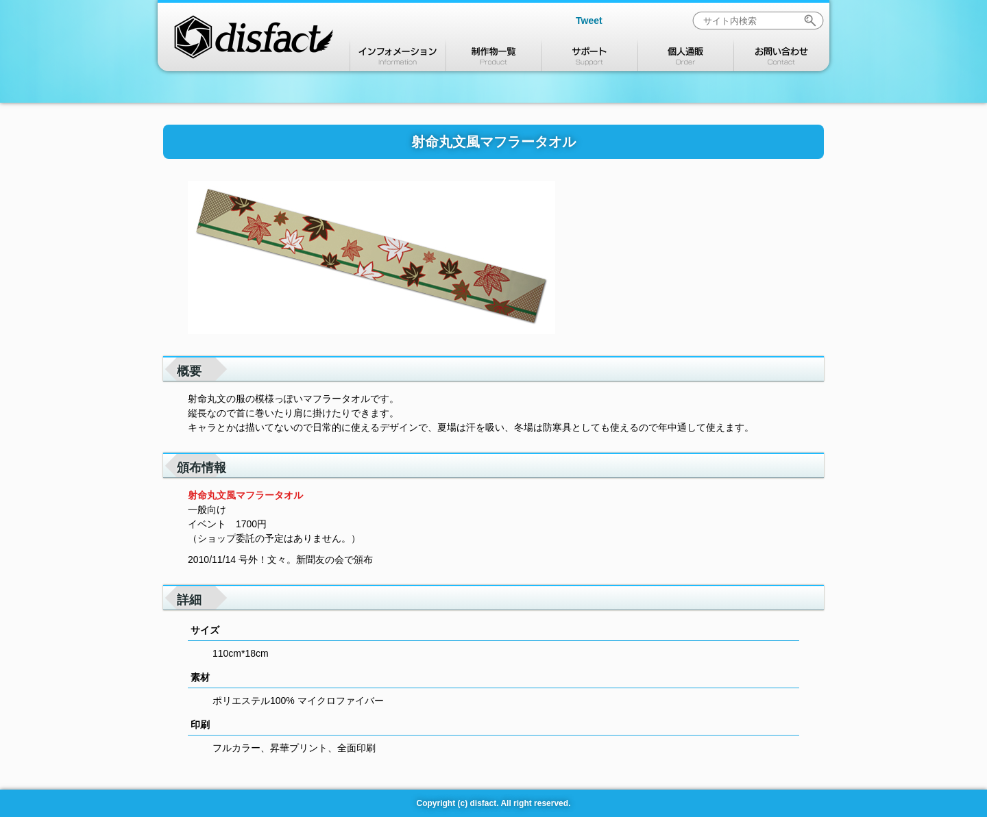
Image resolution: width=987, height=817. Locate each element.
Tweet (589, 20)
